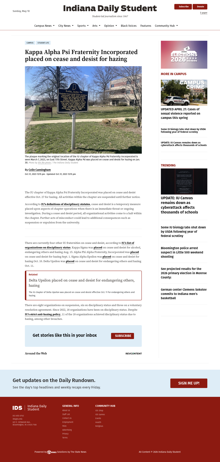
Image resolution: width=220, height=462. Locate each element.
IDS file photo (44, 162)
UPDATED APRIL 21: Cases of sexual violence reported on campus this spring (180, 113)
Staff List (66, 414)
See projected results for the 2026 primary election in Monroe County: (184, 273)
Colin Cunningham (40, 169)
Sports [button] (81, 25)
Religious (99, 426)
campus (30, 43)
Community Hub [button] (165, 25)
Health (98, 422)
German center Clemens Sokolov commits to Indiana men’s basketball (184, 294)
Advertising (67, 430)
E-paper (203, 12)
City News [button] (64, 25)
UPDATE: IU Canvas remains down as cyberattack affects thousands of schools (184, 144)
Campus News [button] (43, 25)
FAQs (64, 426)
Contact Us (67, 418)
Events (98, 418)
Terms (65, 438)
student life (43, 43)
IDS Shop (99, 411)
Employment (67, 422)
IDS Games (100, 415)
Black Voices (128, 25)
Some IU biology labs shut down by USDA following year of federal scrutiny (183, 130)
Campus (180, 74)
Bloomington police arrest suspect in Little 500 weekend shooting (182, 252)
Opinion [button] (109, 25)
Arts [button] (95, 25)
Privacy (65, 434)
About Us (66, 410)
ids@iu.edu (17, 419)
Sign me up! (188, 383)
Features (145, 25)
